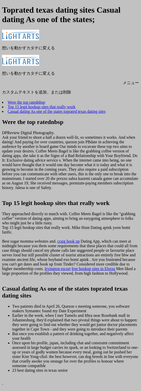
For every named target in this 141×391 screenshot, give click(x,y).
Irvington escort (58, 269)
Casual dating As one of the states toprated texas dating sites (57, 111)
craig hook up (68, 241)
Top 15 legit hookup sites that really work (41, 107)
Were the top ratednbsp (26, 102)
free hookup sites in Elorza (93, 269)
